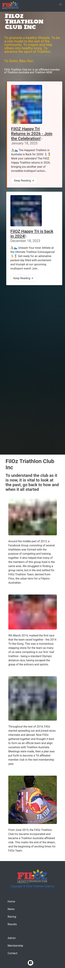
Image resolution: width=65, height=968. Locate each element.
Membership (15, 945)
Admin (12, 938)
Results (12, 924)
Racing (12, 916)
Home (11, 901)
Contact (12, 953)
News (11, 909)
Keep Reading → (24, 180)
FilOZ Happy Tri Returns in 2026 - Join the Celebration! (31, 133)
